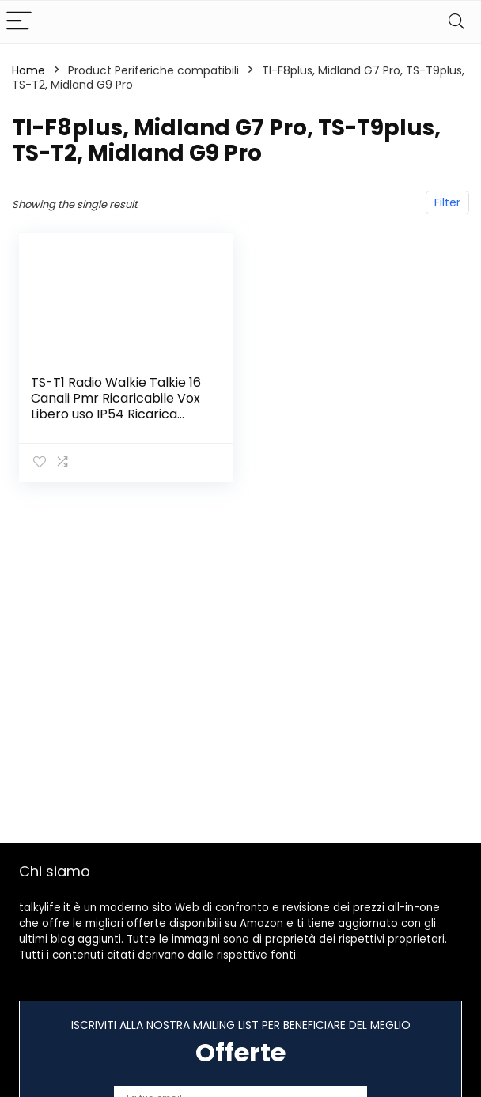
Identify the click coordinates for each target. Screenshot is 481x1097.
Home (28, 70)
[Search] (456, 22)
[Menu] (19, 22)
